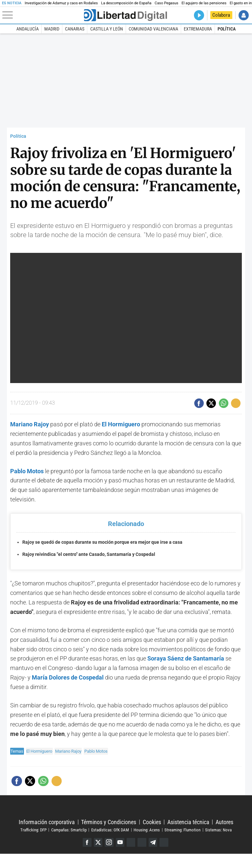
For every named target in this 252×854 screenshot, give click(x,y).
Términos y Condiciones (108, 822)
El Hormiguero (39, 751)
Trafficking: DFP (33, 829)
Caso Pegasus (166, 3)
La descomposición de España (126, 3)
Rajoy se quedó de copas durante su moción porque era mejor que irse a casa (102, 542)
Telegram (153, 842)
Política (227, 28)
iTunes (164, 842)
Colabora (221, 15)
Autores (224, 822)
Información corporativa (47, 822)
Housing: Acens (147, 829)
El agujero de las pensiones (203, 3)
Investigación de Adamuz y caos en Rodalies (61, 3)
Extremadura (198, 28)
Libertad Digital (125, 807)
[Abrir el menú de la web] (42, 15)
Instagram (108, 842)
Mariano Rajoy (29, 424)
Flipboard (142, 842)
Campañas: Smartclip (69, 829)
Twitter (97, 842)
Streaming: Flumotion (182, 829)
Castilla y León (106, 28)
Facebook (86, 842)
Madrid (51, 28)
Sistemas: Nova (218, 829)
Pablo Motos (96, 751)
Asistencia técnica (188, 822)
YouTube (120, 842)
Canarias (74, 28)
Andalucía (27, 28)
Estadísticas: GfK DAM (110, 829)
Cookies (152, 822)
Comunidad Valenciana (153, 28)
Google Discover (131, 842)
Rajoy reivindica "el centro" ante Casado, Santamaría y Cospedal (88, 554)
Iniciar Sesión (244, 15)
